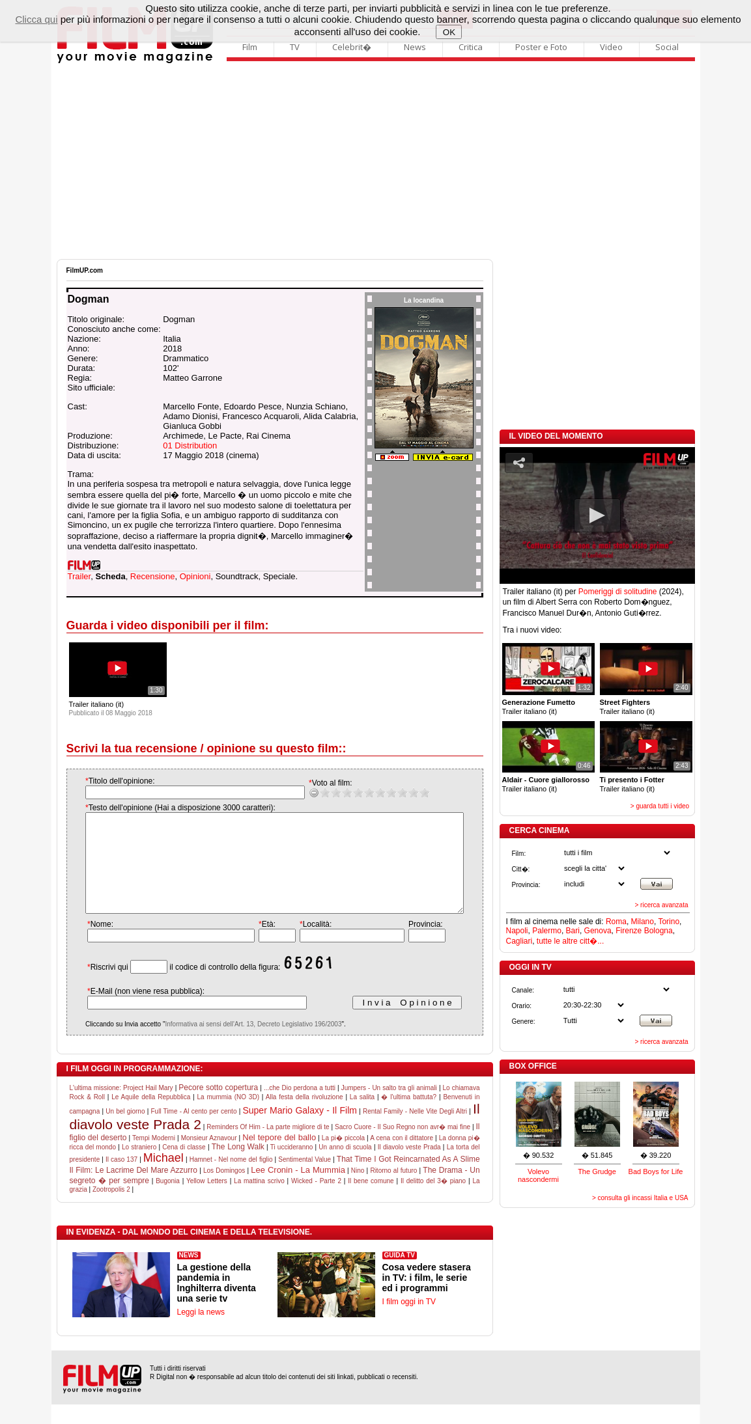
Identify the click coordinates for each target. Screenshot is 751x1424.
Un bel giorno (125, 1130)
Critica (471, 47)
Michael (163, 1177)
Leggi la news (201, 1331)
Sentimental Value (304, 1179)
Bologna (658, 930)
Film (249, 47)
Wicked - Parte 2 (316, 1200)
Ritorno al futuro (393, 1190)
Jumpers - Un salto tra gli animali (389, 1107)
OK (449, 32)
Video (611, 47)
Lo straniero (139, 1166)
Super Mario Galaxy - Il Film (299, 1130)
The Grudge (597, 1171)
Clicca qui (36, 19)
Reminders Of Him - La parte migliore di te (267, 1146)
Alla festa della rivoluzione (304, 1116)
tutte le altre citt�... (570, 941)
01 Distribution (190, 445)
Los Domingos (224, 1190)
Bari (573, 930)
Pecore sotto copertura (218, 1107)
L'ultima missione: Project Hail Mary (121, 1107)
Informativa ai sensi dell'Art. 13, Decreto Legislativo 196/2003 (240, 1043)
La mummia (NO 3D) (228, 1116)
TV (295, 47)
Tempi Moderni (153, 1157)
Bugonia (168, 1200)
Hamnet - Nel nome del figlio (231, 1179)
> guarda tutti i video (660, 806)
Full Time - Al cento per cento (193, 1130)
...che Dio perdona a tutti (299, 1107)
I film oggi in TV (409, 1321)
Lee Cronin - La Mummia (298, 1189)
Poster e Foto (541, 47)
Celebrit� (351, 47)
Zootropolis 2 (111, 1208)
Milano (642, 921)
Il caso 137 (121, 1179)
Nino (358, 1190)
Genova (598, 930)
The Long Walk (238, 1166)
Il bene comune (370, 1200)
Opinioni (195, 576)
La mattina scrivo (259, 1200)
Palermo (546, 930)
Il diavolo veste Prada (409, 1166)
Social (667, 47)
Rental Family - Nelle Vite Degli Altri (415, 1130)
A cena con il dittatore (401, 1157)
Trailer (79, 576)
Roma (616, 921)
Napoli (517, 930)
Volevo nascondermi (538, 1175)
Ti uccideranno (291, 1166)
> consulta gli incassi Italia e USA (640, 1197)
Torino (668, 921)
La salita (362, 1116)
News (415, 47)
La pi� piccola (343, 1157)
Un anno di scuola (345, 1166)
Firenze (629, 930)
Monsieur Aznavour (209, 1157)
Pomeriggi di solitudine (617, 591)
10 (411, 792)
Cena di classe (183, 1166)
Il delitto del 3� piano (433, 1200)
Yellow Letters (206, 1200)
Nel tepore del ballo (279, 1157)
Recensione (152, 576)
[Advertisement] (375, 161)
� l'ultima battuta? (408, 1116)
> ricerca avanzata (661, 905)
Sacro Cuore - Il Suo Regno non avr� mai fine (402, 1146)
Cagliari (519, 941)
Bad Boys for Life (656, 1171)
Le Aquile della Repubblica (150, 1116)
